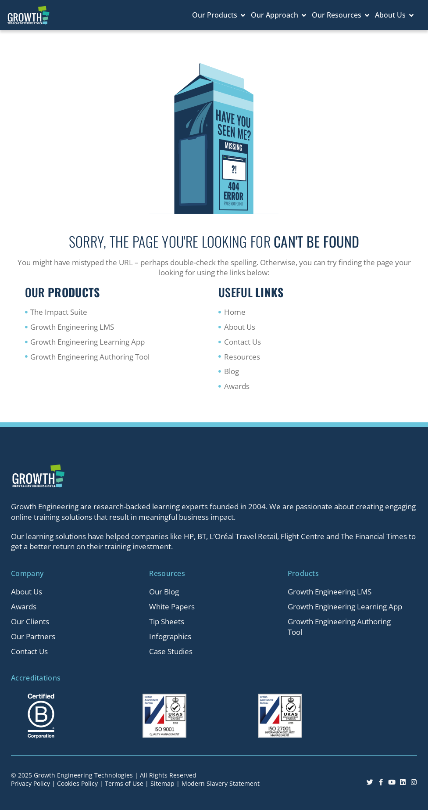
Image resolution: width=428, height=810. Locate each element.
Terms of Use (124, 783)
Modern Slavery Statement (221, 783)
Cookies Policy (77, 783)
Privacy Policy (30, 783)
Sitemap (162, 783)
